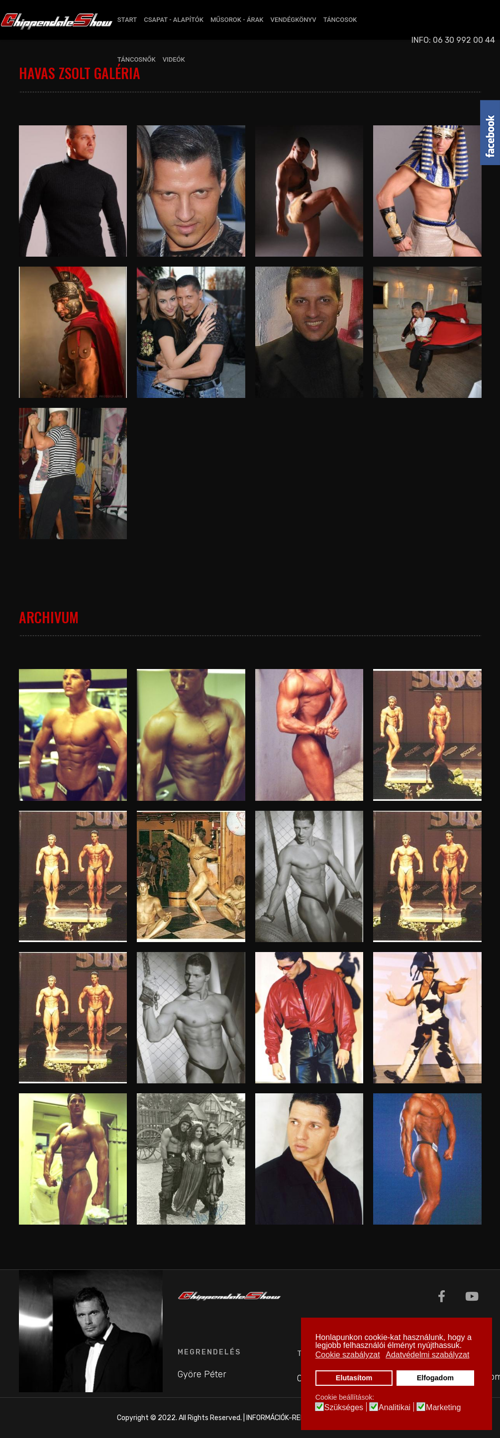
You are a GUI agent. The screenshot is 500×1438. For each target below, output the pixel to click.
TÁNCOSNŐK (136, 59)
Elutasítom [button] (354, 1378)
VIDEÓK (174, 59)
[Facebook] (441, 1296)
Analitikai (394, 1408)
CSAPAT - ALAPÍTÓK (173, 19)
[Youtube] (472, 1296)
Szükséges (343, 1408)
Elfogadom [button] (435, 1378)
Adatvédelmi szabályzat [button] (427, 1354)
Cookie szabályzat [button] (347, 1354)
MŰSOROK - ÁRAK (237, 19)
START (127, 19)
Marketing (443, 1408)
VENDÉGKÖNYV (293, 19)
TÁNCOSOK (340, 19)
